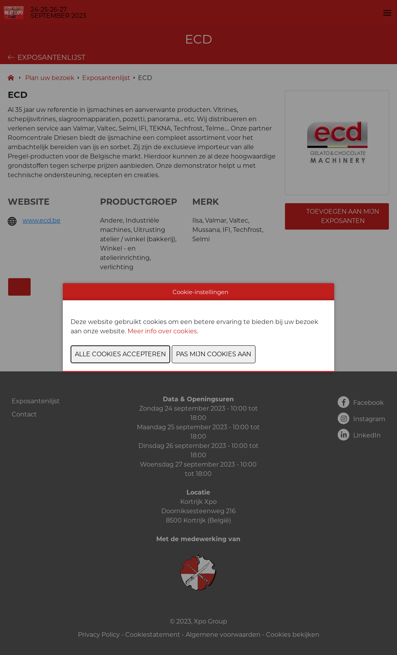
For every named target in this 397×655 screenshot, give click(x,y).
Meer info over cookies (162, 331)
